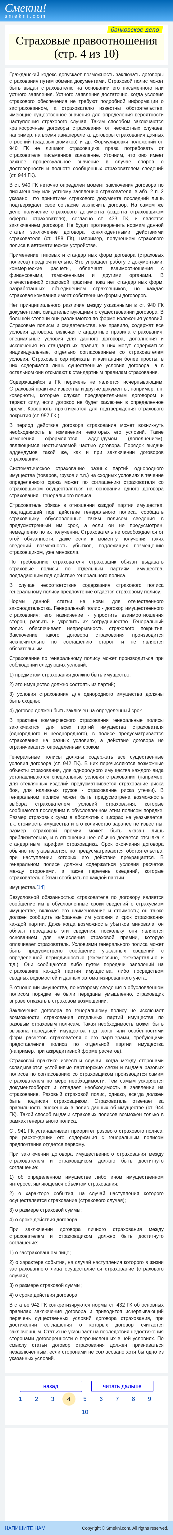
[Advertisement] (86, 1474)
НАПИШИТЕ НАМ (25, 1528)
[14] (40, 887)
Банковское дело (135, 29)
